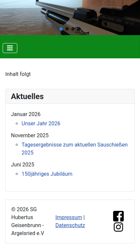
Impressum (68, 217)
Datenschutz (70, 225)
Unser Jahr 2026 (41, 123)
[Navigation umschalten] (10, 48)
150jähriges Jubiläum (47, 174)
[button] (61, 29)
